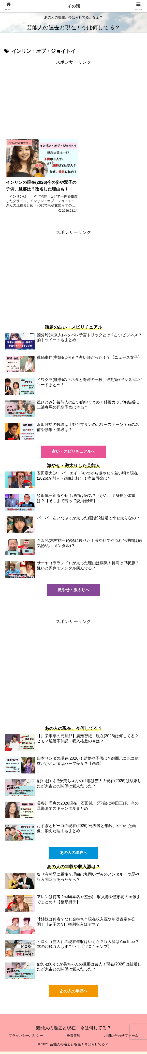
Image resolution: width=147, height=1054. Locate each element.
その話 (73, 6)
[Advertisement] (73, 100)
